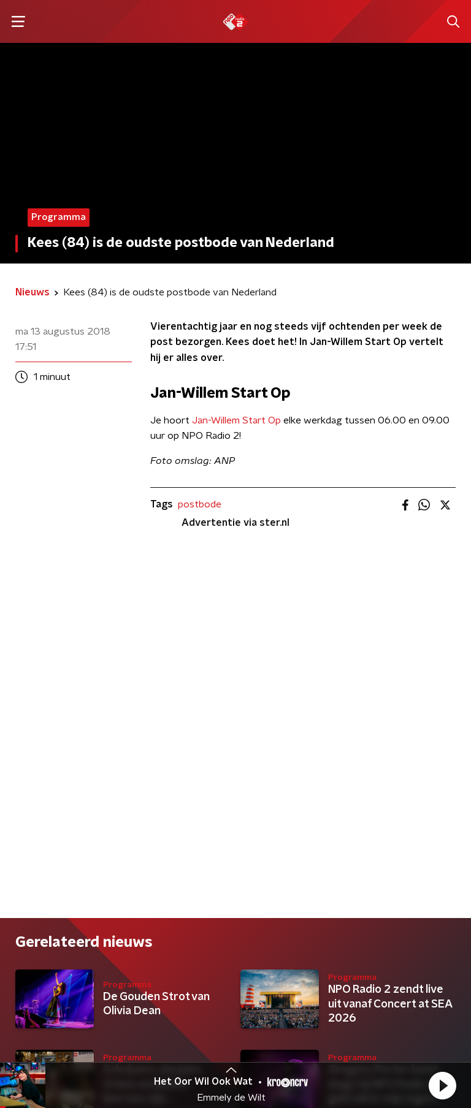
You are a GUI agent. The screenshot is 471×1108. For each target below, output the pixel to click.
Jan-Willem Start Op (236, 420)
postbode (199, 504)
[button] (442, 1085)
